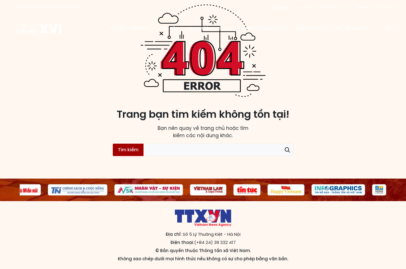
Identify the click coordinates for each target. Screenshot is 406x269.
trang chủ (212, 128)
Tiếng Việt (280, 7)
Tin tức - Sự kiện (127, 28)
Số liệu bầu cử (352, 28)
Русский (385, 7)
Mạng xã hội (310, 28)
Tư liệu (170, 28)
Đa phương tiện (207, 28)
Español (364, 7)
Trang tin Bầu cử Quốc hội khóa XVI (38, 28)
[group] (21, 189)
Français (325, 7)
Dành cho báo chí (263, 28)
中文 (345, 7)
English (303, 7)
